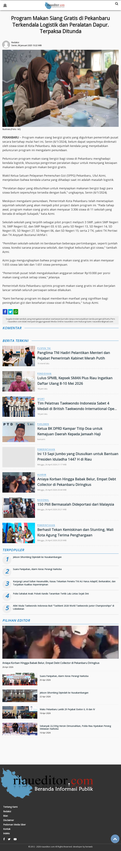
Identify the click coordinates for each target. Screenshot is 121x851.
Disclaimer (8, 820)
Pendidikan (44, 373)
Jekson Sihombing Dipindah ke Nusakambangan (37, 557)
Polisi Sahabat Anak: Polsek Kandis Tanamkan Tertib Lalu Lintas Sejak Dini (51, 593)
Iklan (5, 815)
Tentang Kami (10, 806)
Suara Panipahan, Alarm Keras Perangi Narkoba (37, 569)
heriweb (89, 846)
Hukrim (41, 474)
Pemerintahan (46, 449)
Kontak (6, 829)
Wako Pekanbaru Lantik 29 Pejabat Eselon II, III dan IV (67, 709)
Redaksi (7, 811)
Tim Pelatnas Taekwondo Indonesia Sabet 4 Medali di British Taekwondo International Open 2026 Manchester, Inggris (76, 408)
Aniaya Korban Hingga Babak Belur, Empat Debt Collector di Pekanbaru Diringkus (50, 663)
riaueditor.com (48, 846)
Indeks (6, 833)
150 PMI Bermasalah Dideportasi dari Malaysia (75, 504)
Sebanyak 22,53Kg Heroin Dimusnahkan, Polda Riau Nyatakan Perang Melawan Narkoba (75, 727)
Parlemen (43, 424)
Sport (41, 398)
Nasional (43, 500)
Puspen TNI (44, 348)
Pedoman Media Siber (14, 824)
